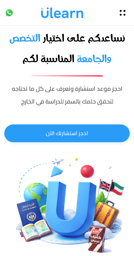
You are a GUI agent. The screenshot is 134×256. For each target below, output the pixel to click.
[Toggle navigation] (122, 13)
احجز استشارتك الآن (67, 133)
